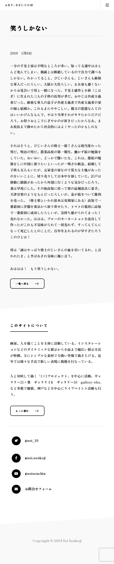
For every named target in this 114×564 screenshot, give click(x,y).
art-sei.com (19, 5)
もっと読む (22, 410)
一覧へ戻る (22, 283)
